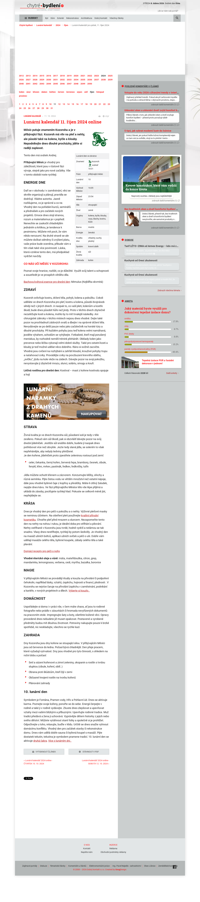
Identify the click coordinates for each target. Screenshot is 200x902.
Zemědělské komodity (168, 865)
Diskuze (43, 865)
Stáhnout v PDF (89, 752)
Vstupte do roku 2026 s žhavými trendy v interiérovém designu (159, 92)
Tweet (26, 778)
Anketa (127, 301)
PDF (106, 116)
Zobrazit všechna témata (169, 290)
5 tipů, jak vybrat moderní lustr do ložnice (147, 130)
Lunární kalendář (44, 25)
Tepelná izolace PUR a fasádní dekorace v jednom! (158, 362)
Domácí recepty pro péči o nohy (42, 551)
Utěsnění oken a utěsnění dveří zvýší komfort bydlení (154, 110)
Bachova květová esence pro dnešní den (47, 281)
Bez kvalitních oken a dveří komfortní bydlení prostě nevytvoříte (160, 209)
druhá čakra (40, 740)
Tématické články (57, 865)
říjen (66, 25)
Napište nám (86, 851)
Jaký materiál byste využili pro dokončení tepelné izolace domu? (147, 310)
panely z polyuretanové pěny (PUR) (140, 349)
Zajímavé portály (29, 865)
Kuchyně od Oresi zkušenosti (140, 260)
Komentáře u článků (77, 865)
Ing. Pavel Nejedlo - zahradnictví (126, 865)
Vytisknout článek (44, 752)
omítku (127, 318)
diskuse (127, 239)
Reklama (113, 848)
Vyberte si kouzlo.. (79, 590)
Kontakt (86, 848)
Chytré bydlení (26, 25)
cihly (126, 326)
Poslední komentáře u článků (140, 86)
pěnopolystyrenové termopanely (138, 341)
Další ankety (171, 373)
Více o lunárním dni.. (60, 740)
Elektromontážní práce (99, 865)
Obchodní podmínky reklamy (113, 851)
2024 (58, 25)
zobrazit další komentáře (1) (163, 104)
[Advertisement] (100, 50)
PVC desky (129, 334)
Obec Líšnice (149, 865)
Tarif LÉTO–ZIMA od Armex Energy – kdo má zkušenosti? (156, 246)
